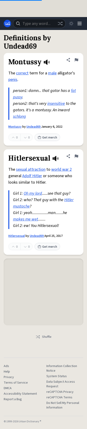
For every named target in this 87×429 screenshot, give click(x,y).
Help (7, 371)
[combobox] (39, 23)
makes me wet (25, 219)
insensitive (56, 103)
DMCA (8, 388)
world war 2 (61, 169)
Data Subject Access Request (60, 384)
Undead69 (33, 126)
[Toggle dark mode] (71, 23)
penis (12, 79)
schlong (19, 116)
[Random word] (60, 23)
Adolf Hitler (32, 176)
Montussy (15, 126)
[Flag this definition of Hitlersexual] (76, 156)
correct (22, 73)
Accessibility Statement (20, 393)
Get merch (47, 137)
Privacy (9, 377)
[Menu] (79, 23)
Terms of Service (16, 382)
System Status (56, 376)
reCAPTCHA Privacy (60, 392)
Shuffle (43, 337)
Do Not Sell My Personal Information (62, 405)
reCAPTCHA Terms (59, 397)
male (52, 73)
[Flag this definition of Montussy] (76, 60)
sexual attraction (30, 169)
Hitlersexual (16, 236)
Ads (6, 366)
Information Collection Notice (61, 368)
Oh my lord (33, 193)
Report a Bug (13, 399)
